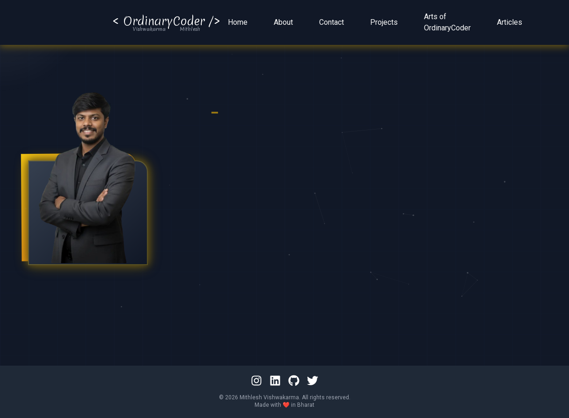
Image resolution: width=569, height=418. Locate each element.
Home (238, 23)
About (283, 23)
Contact (331, 23)
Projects (384, 23)
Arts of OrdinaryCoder (447, 24)
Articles (509, 23)
